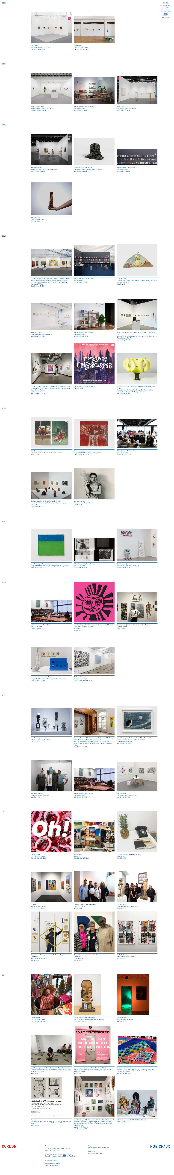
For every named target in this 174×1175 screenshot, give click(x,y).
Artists (165, 8)
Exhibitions (165, 6)
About (165, 15)
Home (165, 3)
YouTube (99, 1153)
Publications (165, 11)
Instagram (91, 1153)
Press (165, 13)
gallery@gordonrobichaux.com (98, 1147)
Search (165, 18)
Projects (166, 9)
